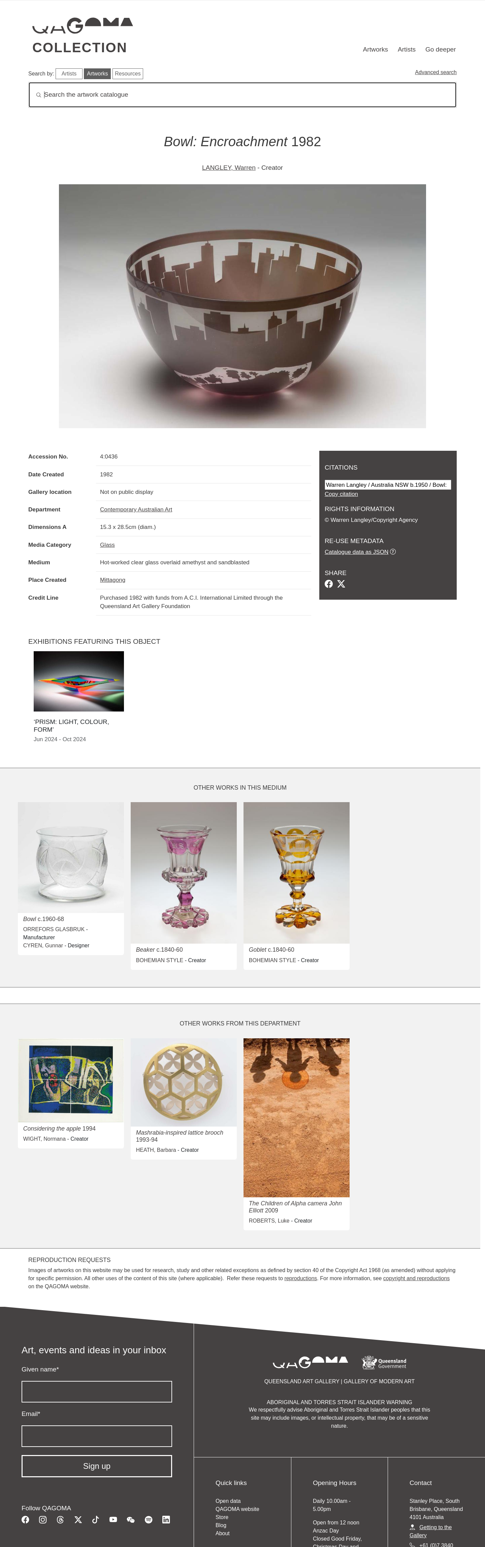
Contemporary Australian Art (136, 509)
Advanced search (436, 72)
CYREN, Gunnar (43, 945)
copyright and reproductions (416, 1278)
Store (222, 1517)
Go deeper (440, 49)
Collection (79, 47)
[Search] (242, 95)
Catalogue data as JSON (356, 551)
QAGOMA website (237, 1509)
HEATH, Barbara (156, 1150)
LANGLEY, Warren (229, 167)
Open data (228, 1501)
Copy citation (341, 494)
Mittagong (112, 579)
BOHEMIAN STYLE (159, 960)
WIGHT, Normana (44, 1139)
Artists (407, 49)
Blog (221, 1525)
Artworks (375, 49)
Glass (107, 544)
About (223, 1533)
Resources (127, 73)
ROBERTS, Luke (269, 1221)
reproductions (300, 1278)
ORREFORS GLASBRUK (54, 929)
